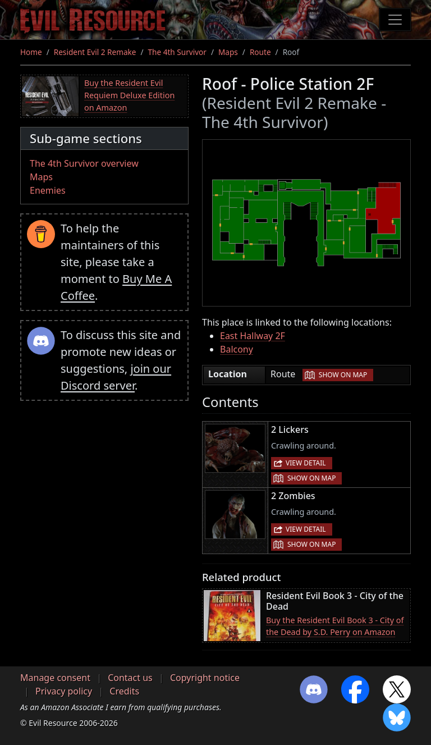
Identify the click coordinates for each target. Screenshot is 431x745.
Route (260, 52)
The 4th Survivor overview (84, 163)
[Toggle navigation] (395, 19)
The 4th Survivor (177, 52)
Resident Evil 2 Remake (95, 52)
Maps (228, 52)
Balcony (236, 349)
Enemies (48, 190)
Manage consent (55, 677)
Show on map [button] (343, 375)
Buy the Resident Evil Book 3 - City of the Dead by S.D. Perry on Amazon (335, 626)
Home (31, 52)
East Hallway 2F (252, 336)
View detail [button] (306, 463)
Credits (124, 691)
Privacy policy (63, 691)
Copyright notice (205, 677)
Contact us (130, 677)
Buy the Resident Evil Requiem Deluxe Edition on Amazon (129, 94)
